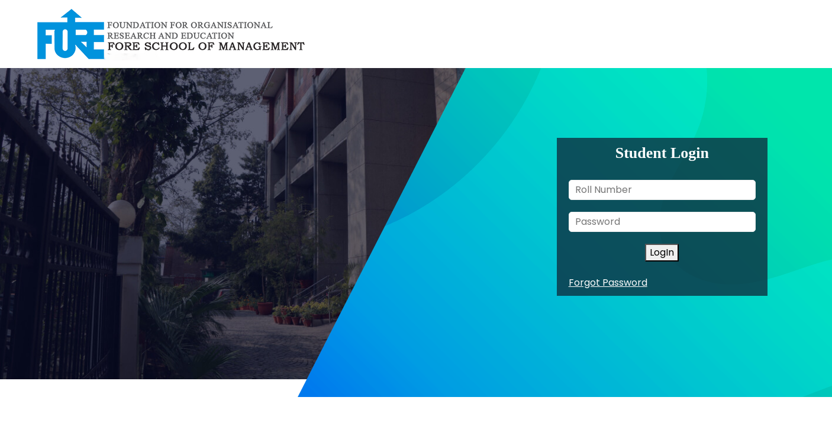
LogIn (662, 252)
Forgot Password (608, 282)
